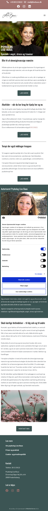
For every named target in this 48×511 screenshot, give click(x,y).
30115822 (33, 127)
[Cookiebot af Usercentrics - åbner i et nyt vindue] (38, 218)
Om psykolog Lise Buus (14, 446)
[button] (44, 15)
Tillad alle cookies (24, 279)
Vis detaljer (38, 274)
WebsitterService (30, 508)
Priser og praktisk (12, 450)
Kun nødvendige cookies (24, 291)
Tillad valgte (24, 285)
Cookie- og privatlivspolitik (16, 454)
